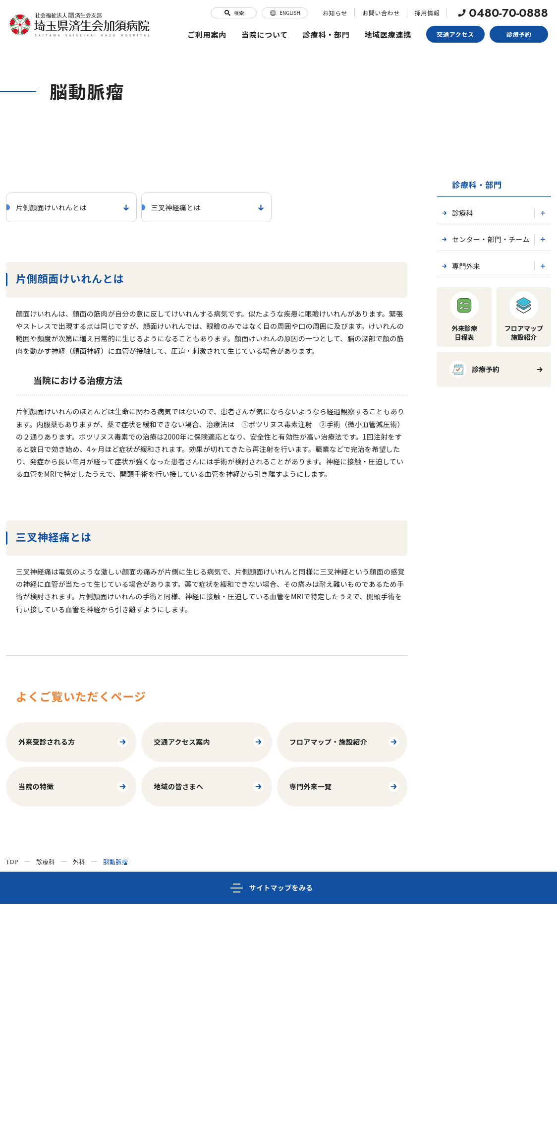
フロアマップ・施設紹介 (344, 742)
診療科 (456, 213)
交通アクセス (455, 34)
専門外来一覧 (344, 786)
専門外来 (460, 266)
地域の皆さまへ (209, 786)
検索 (233, 13)
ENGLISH (284, 13)
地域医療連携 (388, 34)
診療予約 (518, 34)
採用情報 (427, 12)
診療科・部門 (326, 34)
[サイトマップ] (278, 888)
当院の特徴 (73, 786)
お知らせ (335, 12)
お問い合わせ (381, 12)
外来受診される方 (73, 742)
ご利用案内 (206, 34)
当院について (264, 34)
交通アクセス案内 (209, 742)
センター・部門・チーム (485, 239)
